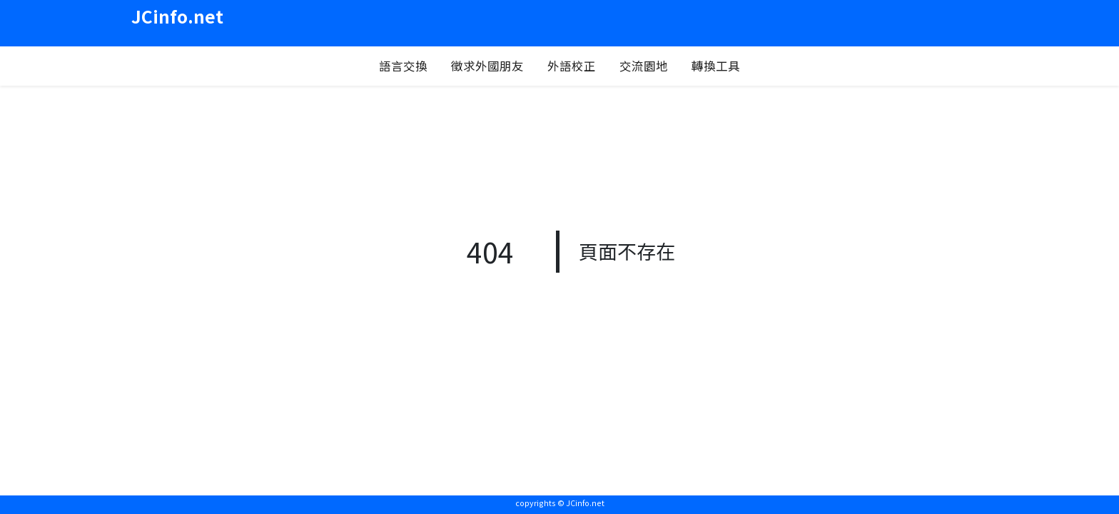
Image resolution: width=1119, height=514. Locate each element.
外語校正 (571, 65)
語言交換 (403, 65)
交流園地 (643, 65)
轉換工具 (716, 65)
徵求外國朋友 (487, 65)
